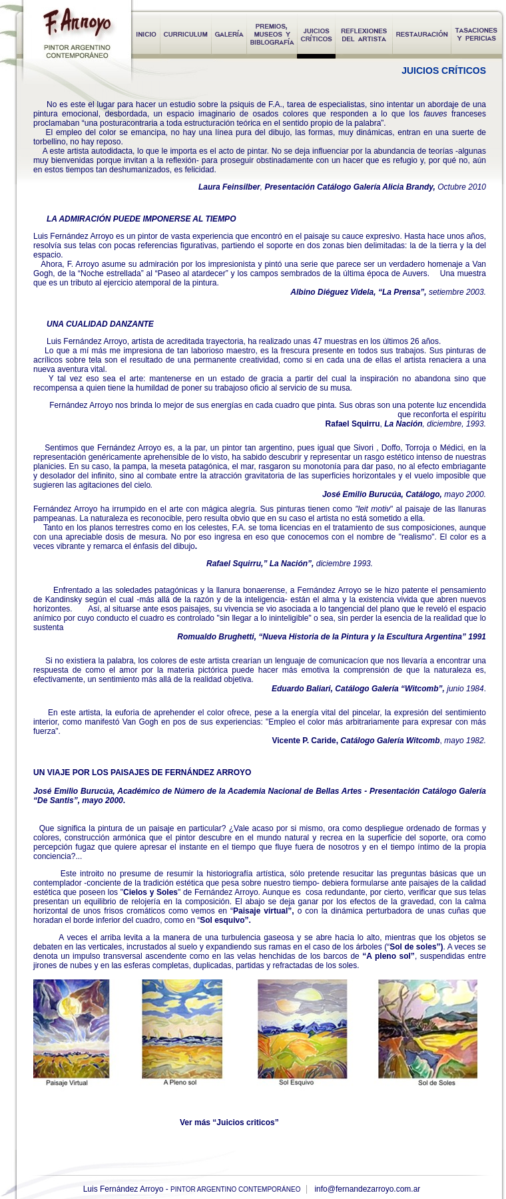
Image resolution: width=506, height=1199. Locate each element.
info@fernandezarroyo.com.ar (367, 1189)
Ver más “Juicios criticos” (229, 1122)
